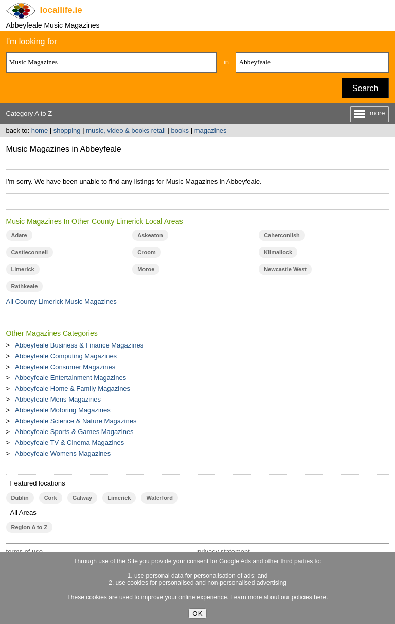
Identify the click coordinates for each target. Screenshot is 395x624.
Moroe (145, 269)
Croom (146, 252)
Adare (19, 235)
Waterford (159, 498)
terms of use (24, 552)
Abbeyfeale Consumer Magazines (65, 367)
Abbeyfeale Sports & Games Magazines (74, 432)
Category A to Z (29, 113)
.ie (61, 10)
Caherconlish (282, 235)
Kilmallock (278, 252)
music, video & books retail (126, 130)
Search (365, 88)
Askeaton (150, 235)
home (39, 130)
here (320, 597)
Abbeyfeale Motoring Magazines (63, 410)
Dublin (20, 498)
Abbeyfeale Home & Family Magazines (72, 388)
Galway (82, 498)
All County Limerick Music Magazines (61, 301)
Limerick (22, 269)
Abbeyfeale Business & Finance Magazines (79, 345)
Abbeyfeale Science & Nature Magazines (75, 421)
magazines (210, 130)
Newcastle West (285, 269)
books (180, 130)
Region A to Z (29, 527)
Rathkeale (24, 286)
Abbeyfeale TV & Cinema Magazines (69, 442)
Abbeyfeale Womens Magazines (63, 453)
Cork (50, 498)
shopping (67, 130)
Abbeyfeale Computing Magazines (66, 356)
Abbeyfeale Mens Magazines (58, 399)
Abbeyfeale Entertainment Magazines (70, 378)
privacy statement (224, 552)
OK (197, 613)
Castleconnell (29, 252)
